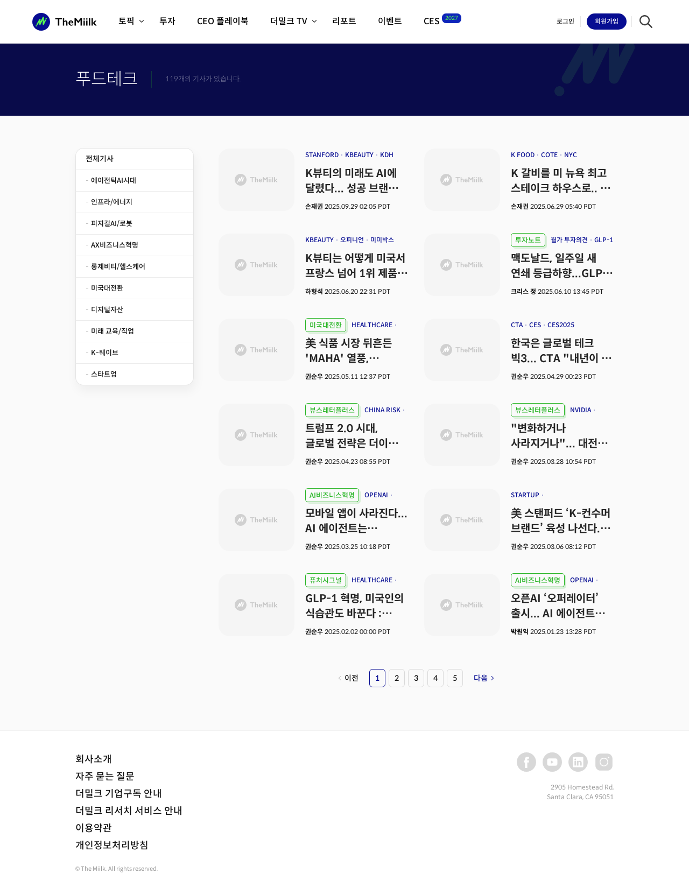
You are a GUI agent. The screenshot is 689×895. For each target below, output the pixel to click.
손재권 (314, 206)
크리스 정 (523, 291)
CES (535, 325)
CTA (517, 325)
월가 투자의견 (569, 240)
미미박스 (382, 240)
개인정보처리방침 (112, 845)
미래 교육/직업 (112, 331)
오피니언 (352, 240)
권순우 (315, 376)
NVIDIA (580, 410)
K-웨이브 (104, 352)
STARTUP (525, 495)
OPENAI (376, 495)
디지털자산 (107, 309)
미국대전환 (107, 288)
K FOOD (523, 155)
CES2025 (560, 325)
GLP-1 (603, 240)
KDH (386, 155)
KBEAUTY (359, 155)
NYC (570, 155)
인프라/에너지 (111, 202)
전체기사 (100, 159)
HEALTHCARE (371, 325)
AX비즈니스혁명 (114, 245)
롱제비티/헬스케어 (118, 266)
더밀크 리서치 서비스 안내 (128, 811)
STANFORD (322, 155)
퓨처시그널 (326, 580)
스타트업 (104, 374)
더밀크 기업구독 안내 (118, 794)
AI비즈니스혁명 (332, 495)
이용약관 (93, 828)
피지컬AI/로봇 (111, 223)
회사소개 (93, 759)
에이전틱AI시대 (113, 180)
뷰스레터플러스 (332, 410)
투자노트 (528, 240)
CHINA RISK (382, 410)
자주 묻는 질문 (105, 777)
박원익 (520, 632)
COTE (549, 155)
